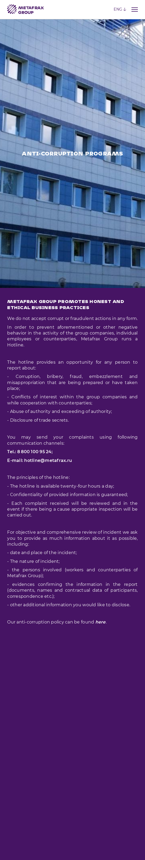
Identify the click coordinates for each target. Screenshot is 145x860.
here (100, 577)
